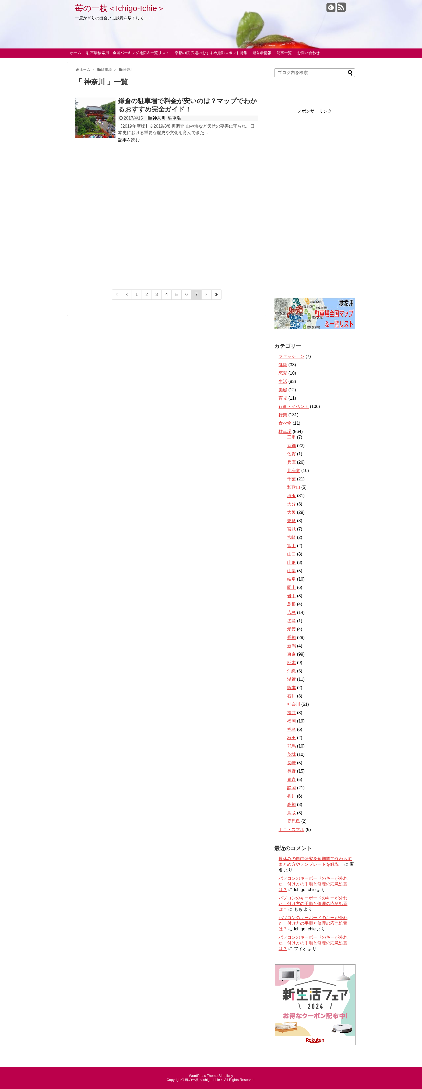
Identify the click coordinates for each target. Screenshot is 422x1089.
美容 (283, 390)
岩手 (291, 596)
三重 (291, 437)
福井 (291, 712)
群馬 (291, 746)
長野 (291, 771)
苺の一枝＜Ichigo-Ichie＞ (120, 8)
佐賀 (291, 454)
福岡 (291, 721)
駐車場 (174, 118)
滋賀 (291, 679)
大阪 (291, 512)
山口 (291, 554)
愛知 (291, 637)
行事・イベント (294, 406)
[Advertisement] (166, 219)
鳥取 (291, 813)
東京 (291, 654)
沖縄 (291, 671)
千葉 (291, 479)
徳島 (291, 621)
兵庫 (291, 462)
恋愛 (283, 373)
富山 (291, 545)
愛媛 (291, 629)
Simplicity (226, 1076)
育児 (283, 398)
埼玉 (291, 495)
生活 (283, 381)
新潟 (291, 646)
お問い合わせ (308, 53)
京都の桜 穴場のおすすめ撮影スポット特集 (211, 53)
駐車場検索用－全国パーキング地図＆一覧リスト (127, 53)
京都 (291, 445)
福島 (291, 729)
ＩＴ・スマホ (291, 829)
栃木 (291, 662)
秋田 (291, 737)
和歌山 (293, 487)
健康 (283, 364)
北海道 (293, 470)
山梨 (291, 570)
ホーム (75, 53)
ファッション (291, 356)
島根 (291, 604)
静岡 (291, 788)
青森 (291, 779)
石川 (291, 696)
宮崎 (291, 537)
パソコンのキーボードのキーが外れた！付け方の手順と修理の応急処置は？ (313, 884)
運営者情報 (261, 53)
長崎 (291, 762)
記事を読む (129, 140)
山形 (291, 562)
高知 (291, 804)
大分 (291, 504)
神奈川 (159, 118)
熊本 (291, 687)
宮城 (291, 529)
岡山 (291, 587)
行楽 (283, 415)
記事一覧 (284, 53)
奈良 (291, 520)
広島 (291, 612)
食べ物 (285, 423)
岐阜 (291, 579)
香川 (291, 796)
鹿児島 (293, 821)
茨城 (291, 754)
